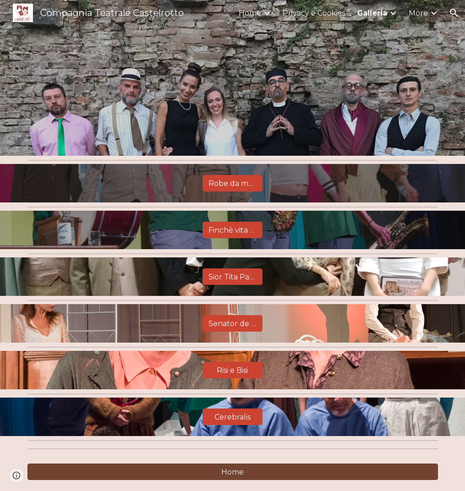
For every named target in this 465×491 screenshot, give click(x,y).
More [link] (418, 13)
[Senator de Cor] (232, 323)
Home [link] (250, 13)
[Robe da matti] (232, 183)
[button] (454, 13)
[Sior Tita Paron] (232, 277)
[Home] (233, 472)
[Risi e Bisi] (232, 370)
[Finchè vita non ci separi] (232, 230)
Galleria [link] (372, 13)
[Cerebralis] (232, 417)
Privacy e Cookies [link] (314, 13)
